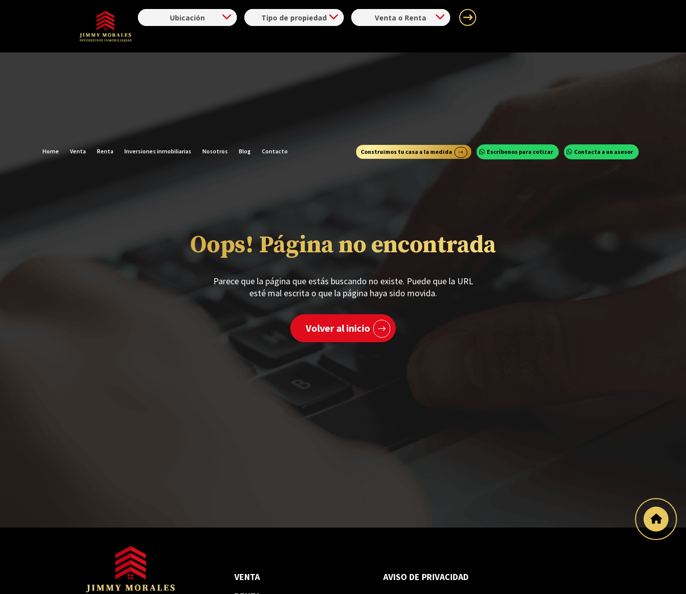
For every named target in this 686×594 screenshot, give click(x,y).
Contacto (275, 72)
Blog (245, 72)
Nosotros (215, 72)
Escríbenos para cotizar (520, 72)
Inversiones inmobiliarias (157, 72)
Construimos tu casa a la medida (406, 72)
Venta (78, 72)
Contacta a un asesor (603, 72)
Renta (105, 72)
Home (50, 72)
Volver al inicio (338, 328)
